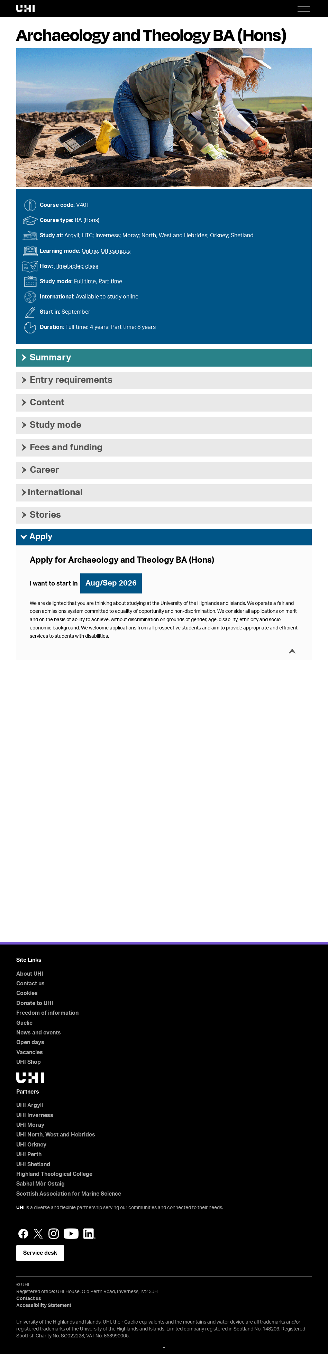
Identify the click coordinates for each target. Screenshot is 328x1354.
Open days (30, 1042)
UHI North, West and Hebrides (55, 1134)
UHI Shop (28, 1062)
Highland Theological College (54, 1174)
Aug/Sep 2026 (111, 583)
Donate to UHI (34, 1003)
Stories (40, 514)
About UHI (29, 974)
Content (42, 402)
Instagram (53, 1233)
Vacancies (29, 1052)
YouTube (71, 1233)
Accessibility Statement (43, 1305)
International (51, 492)
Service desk (40, 1253)
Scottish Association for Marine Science (68, 1194)
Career (39, 470)
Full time (85, 281)
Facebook (23, 1233)
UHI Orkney (31, 1145)
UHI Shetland (33, 1164)
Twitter (38, 1233)
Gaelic (24, 1023)
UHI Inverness (34, 1115)
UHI (20, 1207)
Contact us (30, 983)
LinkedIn (89, 1233)
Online (90, 251)
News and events (38, 1032)
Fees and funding (61, 447)
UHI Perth (29, 1154)
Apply (36, 537)
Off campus (115, 251)
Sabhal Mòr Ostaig (40, 1184)
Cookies (27, 993)
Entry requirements (66, 380)
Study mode (50, 425)
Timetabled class (76, 266)
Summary (45, 357)
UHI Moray (30, 1125)
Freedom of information (47, 1013)
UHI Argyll (29, 1105)
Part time (110, 281)
